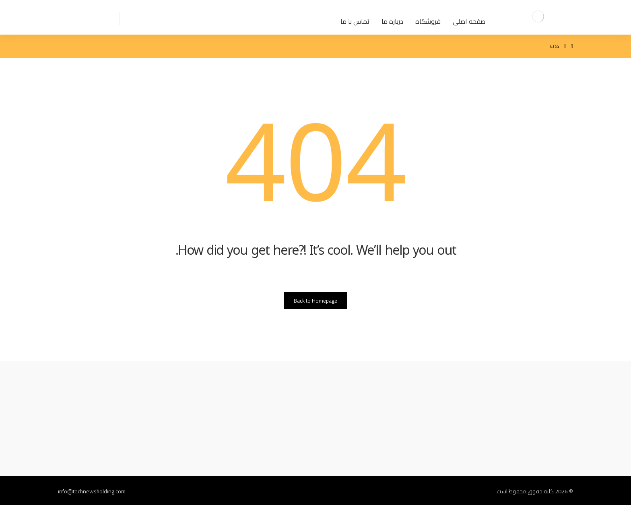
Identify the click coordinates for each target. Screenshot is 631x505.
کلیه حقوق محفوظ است (525, 491)
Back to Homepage (315, 300)
